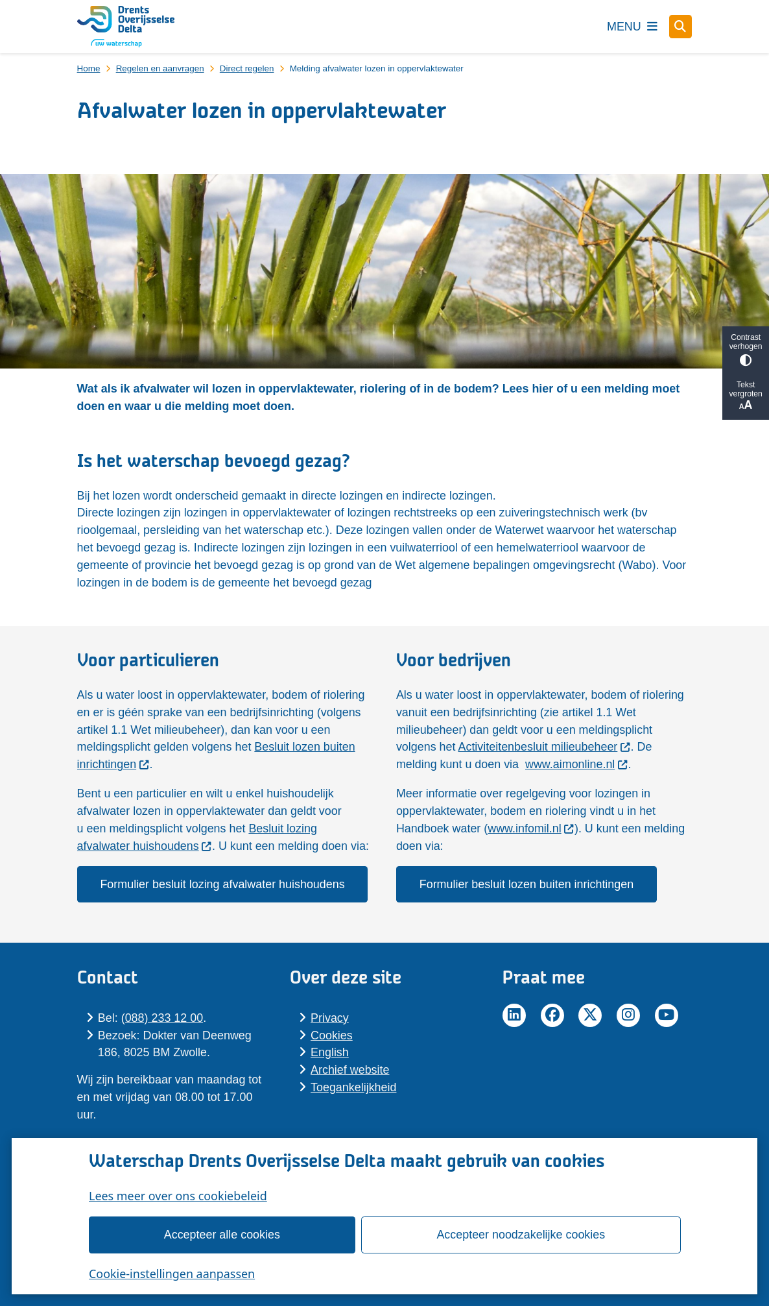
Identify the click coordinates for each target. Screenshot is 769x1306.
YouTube (666, 1015)
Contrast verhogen (745, 349)
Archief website (350, 1069)
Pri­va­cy (330, 1017)
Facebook (552, 1015)
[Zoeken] (680, 26)
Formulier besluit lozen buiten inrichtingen (526, 884)
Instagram (628, 1015)
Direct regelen (247, 68)
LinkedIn (514, 1015)
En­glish (330, 1052)
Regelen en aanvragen (160, 68)
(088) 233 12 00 (162, 1017)
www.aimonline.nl (576, 764)
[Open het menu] (632, 26)
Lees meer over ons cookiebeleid (178, 1195)
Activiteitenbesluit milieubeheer (544, 746)
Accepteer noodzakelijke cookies (520, 1234)
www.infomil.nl (531, 828)
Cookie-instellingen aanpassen (172, 1273)
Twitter (590, 1015)
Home (89, 68)
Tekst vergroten (745, 396)
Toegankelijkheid (353, 1087)
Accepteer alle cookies (221, 1234)
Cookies (332, 1035)
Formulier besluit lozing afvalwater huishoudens (222, 884)
